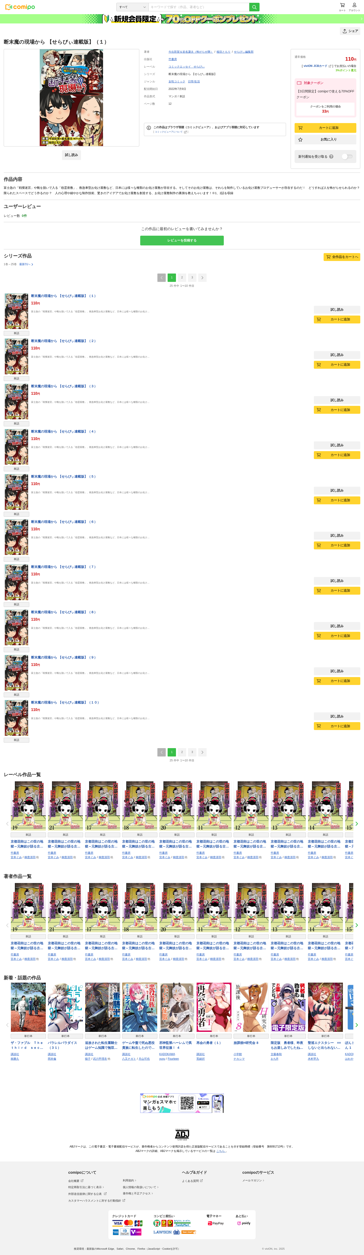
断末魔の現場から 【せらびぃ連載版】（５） (64, 476)
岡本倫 (52, 1058)
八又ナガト (129, 1058)
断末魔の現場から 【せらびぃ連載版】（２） (64, 341)
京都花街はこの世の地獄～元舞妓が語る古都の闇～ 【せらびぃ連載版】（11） (213, 844)
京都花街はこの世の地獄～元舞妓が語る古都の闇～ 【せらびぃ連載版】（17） (102, 844)
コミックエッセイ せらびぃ (187, 66)
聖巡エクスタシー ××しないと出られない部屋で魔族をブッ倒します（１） (324, 1045)
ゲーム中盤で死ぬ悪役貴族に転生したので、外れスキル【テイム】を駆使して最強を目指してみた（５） (138, 1045)
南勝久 (15, 1058)
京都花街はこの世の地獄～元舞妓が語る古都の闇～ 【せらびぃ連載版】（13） (287, 844)
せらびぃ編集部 (244, 51)
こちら (221, 1151)
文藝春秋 (276, 1054)
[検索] (254, 7)
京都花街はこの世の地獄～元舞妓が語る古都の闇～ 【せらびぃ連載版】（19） (27, 844)
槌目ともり (224, 51)
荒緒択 (200, 1058)
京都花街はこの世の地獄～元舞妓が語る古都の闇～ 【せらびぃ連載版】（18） (139, 844)
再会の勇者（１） (209, 1043)
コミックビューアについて (171, 131)
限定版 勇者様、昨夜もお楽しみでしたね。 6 (287, 1045)
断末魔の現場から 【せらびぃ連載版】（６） (64, 522)
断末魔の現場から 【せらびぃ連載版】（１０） (66, 702)
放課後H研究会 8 (246, 1043)
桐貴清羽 (30, 857)
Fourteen (173, 1058)
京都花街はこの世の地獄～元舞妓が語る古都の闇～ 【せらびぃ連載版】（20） (176, 844)
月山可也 (144, 1058)
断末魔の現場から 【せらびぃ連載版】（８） (64, 612)
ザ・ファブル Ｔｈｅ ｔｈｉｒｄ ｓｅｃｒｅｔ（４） (28, 1045)
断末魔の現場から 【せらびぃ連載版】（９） (64, 657)
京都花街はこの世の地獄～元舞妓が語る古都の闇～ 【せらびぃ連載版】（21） (64, 844)
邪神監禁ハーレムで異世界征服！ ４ (175, 1045)
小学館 (238, 1054)
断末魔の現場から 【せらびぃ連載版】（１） (64, 296)
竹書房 (173, 59)
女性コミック (177, 81)
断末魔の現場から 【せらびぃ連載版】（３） (64, 386)
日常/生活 (194, 81)
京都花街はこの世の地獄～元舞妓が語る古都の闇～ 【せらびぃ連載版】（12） (250, 844)
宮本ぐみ (16, 857)
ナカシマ (239, 1058)
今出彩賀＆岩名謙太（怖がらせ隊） (191, 51)
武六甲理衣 (100, 1058)
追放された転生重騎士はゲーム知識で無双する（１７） (101, 1045)
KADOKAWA (167, 1054)
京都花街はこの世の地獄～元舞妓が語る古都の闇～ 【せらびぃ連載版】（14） (324, 844)
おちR (274, 1058)
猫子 (88, 1058)
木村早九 (313, 1058)
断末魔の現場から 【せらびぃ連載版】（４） (64, 431)
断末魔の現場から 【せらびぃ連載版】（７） (64, 567)
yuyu (162, 1058)
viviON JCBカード (317, 66)
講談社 (15, 1054)
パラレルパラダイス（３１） (62, 1045)
